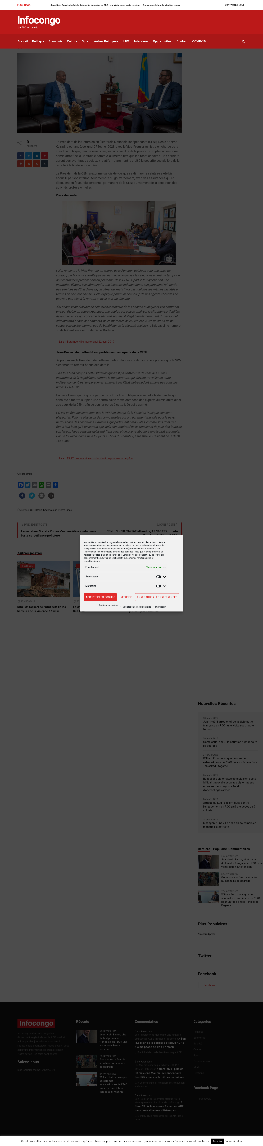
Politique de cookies (109, 605)
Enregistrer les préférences (157, 597)
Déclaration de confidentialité (137, 606)
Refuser (126, 597)
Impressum (160, 606)
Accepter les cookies (100, 597)
